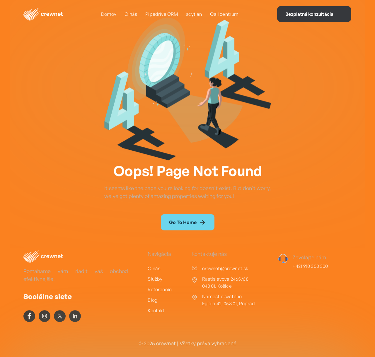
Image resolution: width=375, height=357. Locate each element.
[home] (43, 14)
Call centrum (224, 14)
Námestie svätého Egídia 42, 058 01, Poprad (228, 317)
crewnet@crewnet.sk (225, 285)
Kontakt (156, 327)
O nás (131, 14)
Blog (152, 317)
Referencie (160, 306)
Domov (109, 14)
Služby (155, 296)
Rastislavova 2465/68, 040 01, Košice (226, 299)
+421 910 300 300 (310, 283)
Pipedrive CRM (161, 14)
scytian (194, 14)
